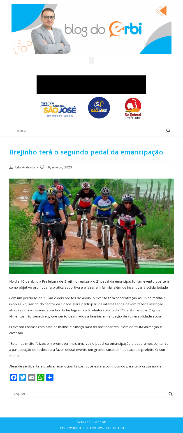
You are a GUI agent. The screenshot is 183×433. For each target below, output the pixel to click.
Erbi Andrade (25, 167)
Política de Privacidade (91, 422)
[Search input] (89, 130)
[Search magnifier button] (168, 130)
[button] (91, 60)
